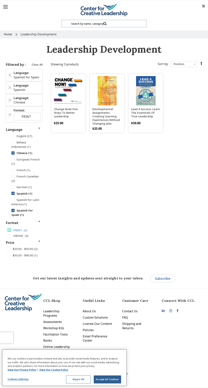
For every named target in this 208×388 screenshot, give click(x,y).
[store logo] (104, 10)
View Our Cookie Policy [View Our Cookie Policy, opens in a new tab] (53, 369)
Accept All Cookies (107, 379)
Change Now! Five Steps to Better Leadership (66, 112)
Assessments (52, 322)
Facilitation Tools (55, 334)
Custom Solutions (95, 317)
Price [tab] (10, 242)
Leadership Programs (51, 313)
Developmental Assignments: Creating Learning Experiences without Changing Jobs (106, 116)
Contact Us (130, 311)
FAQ (125, 317)
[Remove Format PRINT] (10, 114)
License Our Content (97, 324)
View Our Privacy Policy (22, 369)
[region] (64, 367)
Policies (88, 330)
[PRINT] (24, 230)
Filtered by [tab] (15, 64)
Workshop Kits (53, 328)
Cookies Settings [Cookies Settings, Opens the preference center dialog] (18, 379)
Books (47, 340)
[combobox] (104, 23)
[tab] (181, 300)
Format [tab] (12, 222)
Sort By (163, 64)
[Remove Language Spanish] (10, 88)
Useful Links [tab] (94, 300)
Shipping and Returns (131, 326)
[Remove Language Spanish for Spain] (10, 75)
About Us (89, 311)
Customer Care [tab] (135, 300)
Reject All (78, 379)
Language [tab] (14, 129)
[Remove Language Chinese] (10, 100)
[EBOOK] (24, 235)
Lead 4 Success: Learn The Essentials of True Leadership (145, 112)
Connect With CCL (178, 300)
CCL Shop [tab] (51, 300)
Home (8, 34)
